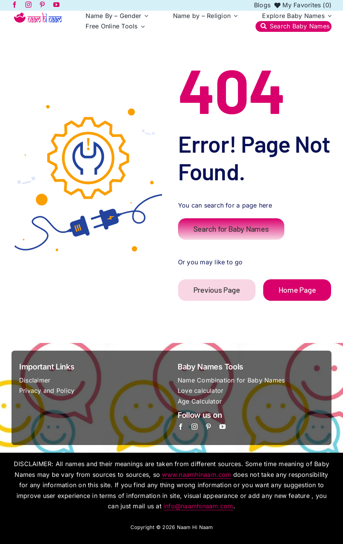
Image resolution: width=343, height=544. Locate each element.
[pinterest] (208, 427)
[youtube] (222, 427)
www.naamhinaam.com (196, 474)
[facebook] (181, 427)
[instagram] (194, 427)
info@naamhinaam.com (198, 506)
